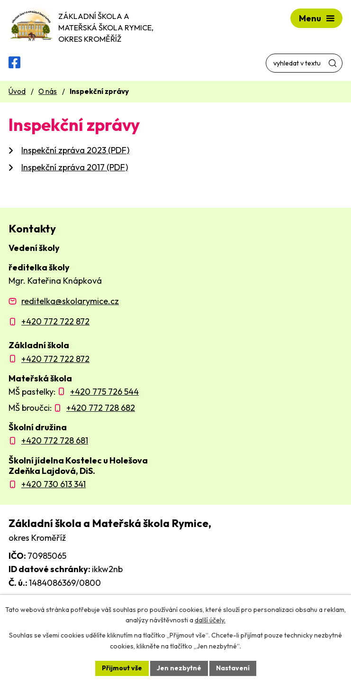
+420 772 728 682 (100, 407)
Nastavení (233, 668)
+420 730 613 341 (53, 484)
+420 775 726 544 (104, 391)
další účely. (210, 620)
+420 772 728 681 (54, 440)
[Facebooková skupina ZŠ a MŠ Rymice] (14, 62)
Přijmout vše (122, 668)
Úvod (17, 91)
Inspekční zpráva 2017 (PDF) (74, 167)
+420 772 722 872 (55, 321)
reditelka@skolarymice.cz (70, 301)
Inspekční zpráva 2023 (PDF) (75, 150)
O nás (47, 91)
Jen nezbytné (179, 668)
